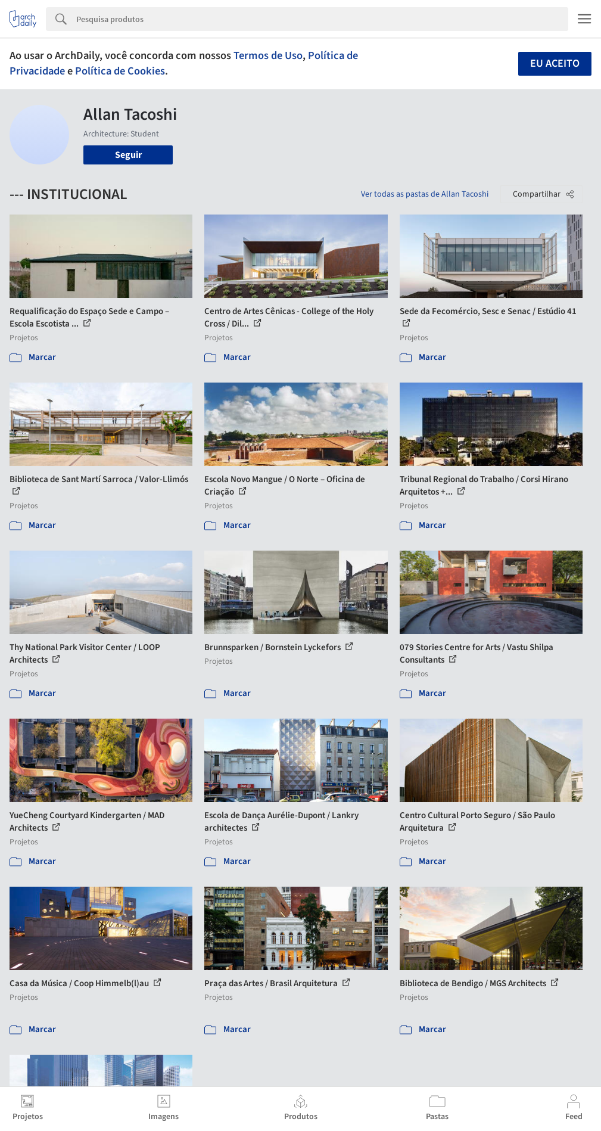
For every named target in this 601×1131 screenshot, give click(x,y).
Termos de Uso (268, 55)
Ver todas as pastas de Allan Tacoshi (424, 194)
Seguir (128, 154)
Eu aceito (555, 63)
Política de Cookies (120, 71)
